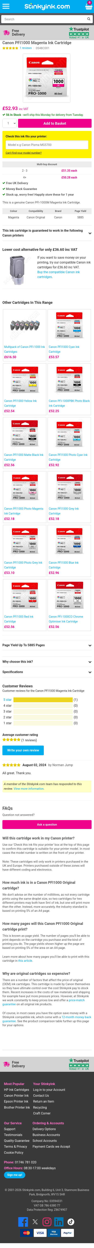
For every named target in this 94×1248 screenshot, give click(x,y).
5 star (7, 700)
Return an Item (43, 1101)
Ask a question (47, 824)
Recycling (40, 1107)
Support (9, 1129)
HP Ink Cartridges (16, 1090)
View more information (29, 789)
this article (25, 961)
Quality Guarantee (16, 1141)
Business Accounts (46, 1135)
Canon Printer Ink (16, 1096)
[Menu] (5, 6)
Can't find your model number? (24, 152)
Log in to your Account (49, 1090)
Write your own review (23, 750)
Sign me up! (14, 1174)
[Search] (43, 19)
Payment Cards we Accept (51, 1146)
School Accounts (45, 1141)
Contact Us (41, 1096)
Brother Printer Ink (17, 1107)
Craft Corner (42, 1113)
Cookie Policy (13, 1153)
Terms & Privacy (15, 1146)
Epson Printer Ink (16, 1101)
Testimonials (13, 1135)
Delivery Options (44, 1129)
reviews (26, 48)
